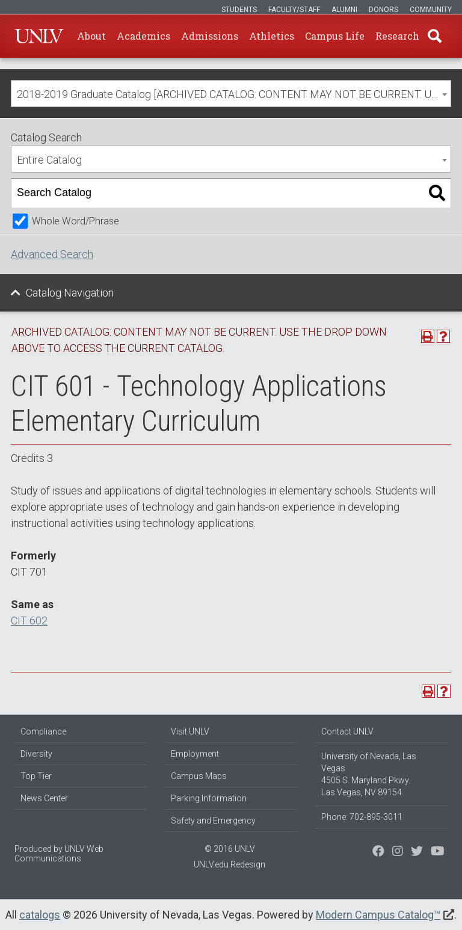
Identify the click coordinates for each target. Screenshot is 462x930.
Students (239, 9)
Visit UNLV (190, 731)
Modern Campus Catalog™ (378, 914)
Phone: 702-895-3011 (361, 817)
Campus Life (335, 35)
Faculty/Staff (294, 9)
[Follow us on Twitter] (397, 852)
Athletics (271, 35)
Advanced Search (52, 254)
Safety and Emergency (213, 820)
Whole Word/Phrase (75, 221)
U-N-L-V (39, 36)
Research (397, 35)
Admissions (209, 35)
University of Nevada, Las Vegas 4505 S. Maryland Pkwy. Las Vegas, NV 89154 (368, 774)
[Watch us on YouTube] (438, 852)
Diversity (36, 754)
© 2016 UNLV (230, 849)
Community (431, 9)
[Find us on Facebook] (378, 852)
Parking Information (209, 798)
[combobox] (231, 93)
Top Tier (36, 776)
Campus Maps (199, 776)
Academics (143, 35)
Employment (195, 754)
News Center (44, 798)
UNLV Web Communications (58, 853)
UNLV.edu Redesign (229, 864)
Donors (383, 9)
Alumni (344, 9)
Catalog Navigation (70, 292)
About (91, 35)
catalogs (39, 914)
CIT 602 (29, 620)
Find (435, 36)
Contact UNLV (347, 731)
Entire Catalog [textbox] (49, 159)
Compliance (43, 731)
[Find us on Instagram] (417, 852)
